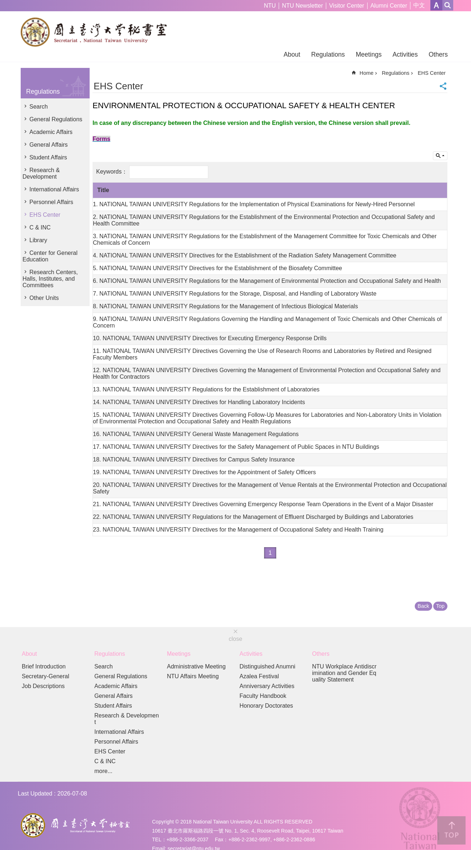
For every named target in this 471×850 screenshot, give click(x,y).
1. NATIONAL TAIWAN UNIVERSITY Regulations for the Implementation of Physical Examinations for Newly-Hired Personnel (254, 204)
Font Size (436, 5)
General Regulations (55, 119)
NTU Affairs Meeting (193, 676)
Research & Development (41, 173)
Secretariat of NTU (97, 32)
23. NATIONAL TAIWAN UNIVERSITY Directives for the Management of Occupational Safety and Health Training (238, 529)
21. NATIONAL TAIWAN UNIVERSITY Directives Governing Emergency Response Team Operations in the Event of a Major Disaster (263, 504)
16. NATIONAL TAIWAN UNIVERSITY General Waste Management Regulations (196, 434)
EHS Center (44, 215)
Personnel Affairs (51, 202)
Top (440, 606)
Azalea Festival (259, 676)
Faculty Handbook (262, 696)
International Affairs (54, 189)
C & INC (40, 227)
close (235, 639)
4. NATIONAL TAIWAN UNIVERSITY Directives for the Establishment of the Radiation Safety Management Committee (244, 255)
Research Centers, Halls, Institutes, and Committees (50, 278)
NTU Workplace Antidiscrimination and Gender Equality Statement (344, 673)
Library (38, 240)
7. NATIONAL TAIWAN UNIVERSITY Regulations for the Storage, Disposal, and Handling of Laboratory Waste (234, 293)
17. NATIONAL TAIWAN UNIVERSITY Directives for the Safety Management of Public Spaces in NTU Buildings (236, 447)
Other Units (44, 298)
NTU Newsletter (302, 6)
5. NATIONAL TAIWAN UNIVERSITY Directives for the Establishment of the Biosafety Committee (217, 268)
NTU (270, 6)
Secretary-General (45, 676)
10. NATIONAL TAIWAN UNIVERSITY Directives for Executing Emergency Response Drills (210, 338)
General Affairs (48, 145)
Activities (405, 54)
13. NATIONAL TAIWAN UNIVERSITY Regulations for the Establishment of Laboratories (206, 389)
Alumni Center (388, 6)
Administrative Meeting (196, 666)
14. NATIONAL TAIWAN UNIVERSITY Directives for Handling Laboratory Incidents (199, 402)
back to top (451, 830)
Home (366, 73)
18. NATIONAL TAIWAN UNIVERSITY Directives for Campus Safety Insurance (194, 459)
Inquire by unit (440, 155)
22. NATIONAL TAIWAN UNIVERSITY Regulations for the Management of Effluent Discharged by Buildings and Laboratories (253, 517)
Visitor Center (346, 6)
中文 (419, 5)
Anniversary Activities (266, 686)
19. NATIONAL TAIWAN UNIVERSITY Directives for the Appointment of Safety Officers (204, 472)
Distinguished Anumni (267, 666)
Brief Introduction (44, 666)
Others (438, 54)
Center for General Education (50, 256)
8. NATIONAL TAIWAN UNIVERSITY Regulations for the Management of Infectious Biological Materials (225, 306)
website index (447, 5)
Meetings (368, 54)
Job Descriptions (43, 686)
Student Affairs (48, 157)
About (291, 54)
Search (38, 106)
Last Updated (35, 793)
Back (423, 606)
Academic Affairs (51, 132)
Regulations (328, 54)
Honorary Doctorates (266, 706)
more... (103, 771)
